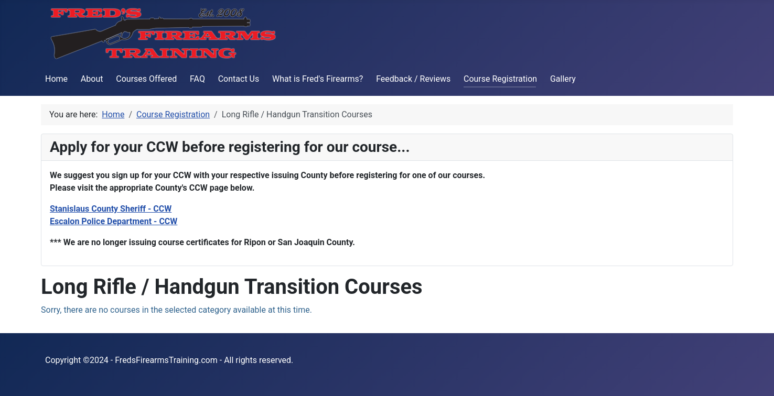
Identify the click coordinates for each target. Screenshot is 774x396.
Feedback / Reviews (413, 79)
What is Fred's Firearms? (317, 79)
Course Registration (500, 79)
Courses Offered (146, 79)
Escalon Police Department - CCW (113, 221)
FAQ (197, 79)
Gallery (563, 79)
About (92, 79)
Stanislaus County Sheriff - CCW (110, 209)
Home (56, 79)
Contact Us (239, 79)
